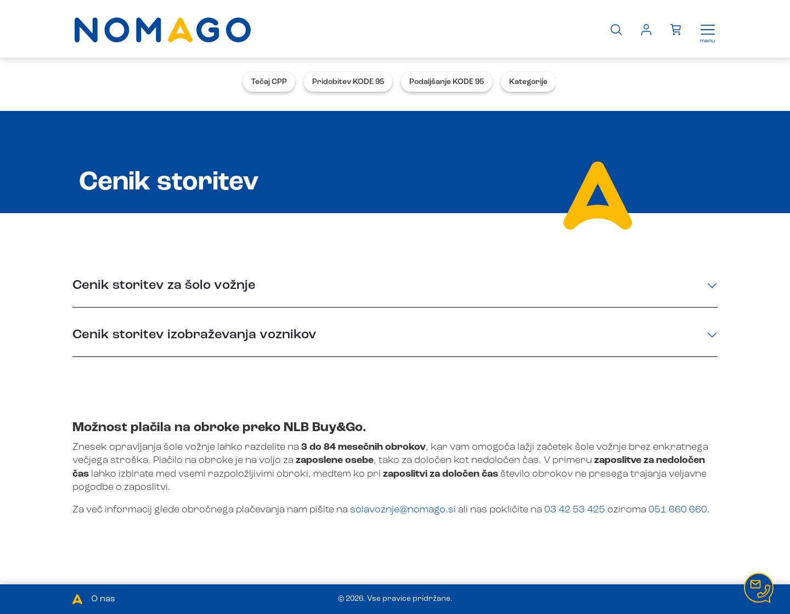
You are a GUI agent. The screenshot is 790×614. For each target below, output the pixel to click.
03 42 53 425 (574, 510)
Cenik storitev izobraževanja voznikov (194, 335)
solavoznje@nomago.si (403, 510)
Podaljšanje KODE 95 (446, 82)
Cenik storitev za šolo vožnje (164, 285)
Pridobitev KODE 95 (348, 82)
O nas (103, 599)
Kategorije (528, 82)
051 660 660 (677, 510)
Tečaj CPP (269, 82)
